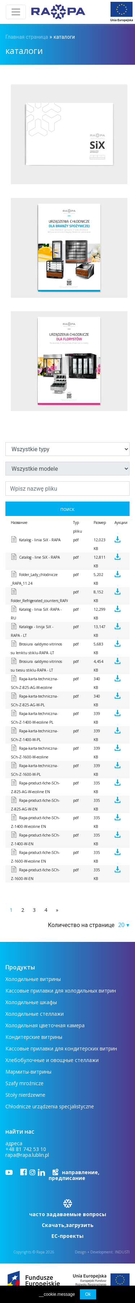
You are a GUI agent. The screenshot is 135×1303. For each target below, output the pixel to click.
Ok (88, 1294)
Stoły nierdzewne (25, 1094)
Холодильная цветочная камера (45, 1025)
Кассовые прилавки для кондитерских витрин (61, 1048)
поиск (67, 508)
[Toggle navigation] (16, 12)
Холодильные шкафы (31, 1002)
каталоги (64, 37)
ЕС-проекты (67, 1235)
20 (121, 925)
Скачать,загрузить (68, 1225)
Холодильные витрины (33, 979)
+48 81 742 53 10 (25, 1149)
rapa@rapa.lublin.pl (27, 1154)
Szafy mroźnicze (24, 1083)
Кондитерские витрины (33, 1036)
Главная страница (26, 37)
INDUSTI (122, 1252)
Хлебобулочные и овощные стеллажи (52, 1060)
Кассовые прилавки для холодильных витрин (60, 990)
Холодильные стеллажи (34, 1013)
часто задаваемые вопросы (67, 1214)
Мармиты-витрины (28, 1071)
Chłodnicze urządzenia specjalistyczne (49, 1106)
